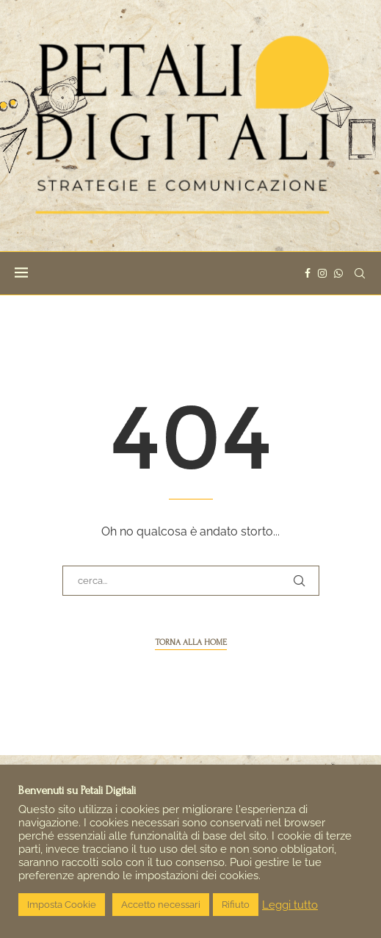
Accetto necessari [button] (160, 904)
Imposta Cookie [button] (61, 904)
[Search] (359, 273)
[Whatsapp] (338, 273)
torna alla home (191, 642)
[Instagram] (322, 273)
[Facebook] (308, 273)
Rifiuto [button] (236, 904)
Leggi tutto (290, 904)
